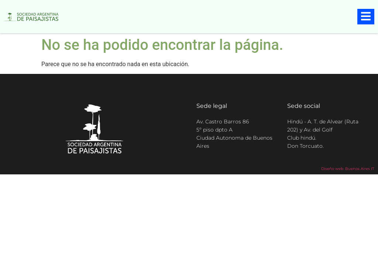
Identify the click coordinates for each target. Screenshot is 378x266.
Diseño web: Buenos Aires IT (347, 168)
